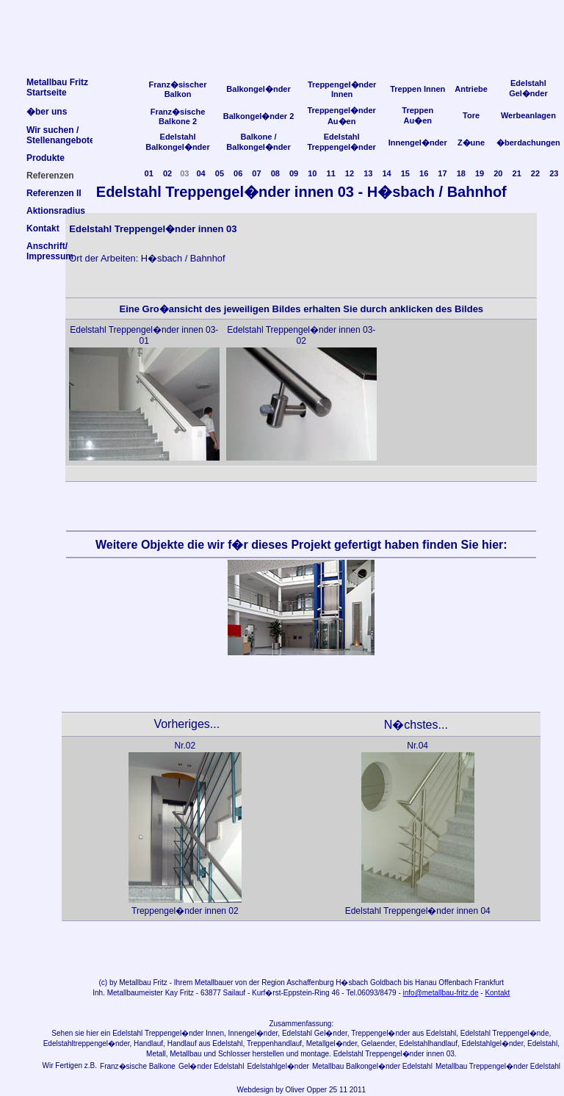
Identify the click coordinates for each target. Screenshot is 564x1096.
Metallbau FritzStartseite (57, 87)
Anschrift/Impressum (49, 251)
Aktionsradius (55, 211)
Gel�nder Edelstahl (211, 1066)
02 (167, 173)
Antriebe (471, 88)
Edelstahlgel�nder (278, 1066)
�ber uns (46, 112)
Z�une (471, 142)
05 (219, 173)
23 (553, 173)
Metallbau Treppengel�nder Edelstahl (497, 1066)
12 (349, 173)
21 (517, 173)
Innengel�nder (417, 142)
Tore (471, 115)
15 (405, 173)
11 (331, 173)
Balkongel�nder (258, 88)
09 (293, 173)
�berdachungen (528, 142)
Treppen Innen (417, 88)
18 (461, 173)
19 (479, 173)
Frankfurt (489, 982)
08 (275, 173)
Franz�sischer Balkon (178, 89)
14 (386, 173)
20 (498, 173)
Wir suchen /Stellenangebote (60, 135)
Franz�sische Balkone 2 (178, 116)
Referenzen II (54, 193)
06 (238, 173)
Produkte (45, 158)
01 (149, 173)
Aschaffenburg (309, 982)
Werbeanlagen (528, 115)
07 (256, 173)
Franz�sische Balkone (138, 1066)
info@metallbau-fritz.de (441, 993)
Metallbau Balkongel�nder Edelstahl (372, 1066)
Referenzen (50, 175)
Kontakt (497, 993)
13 (368, 173)
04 (200, 173)
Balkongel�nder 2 (258, 116)
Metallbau (135, 982)
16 (423, 173)
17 (442, 173)
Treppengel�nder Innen (342, 89)
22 (535, 173)
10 (312, 173)
